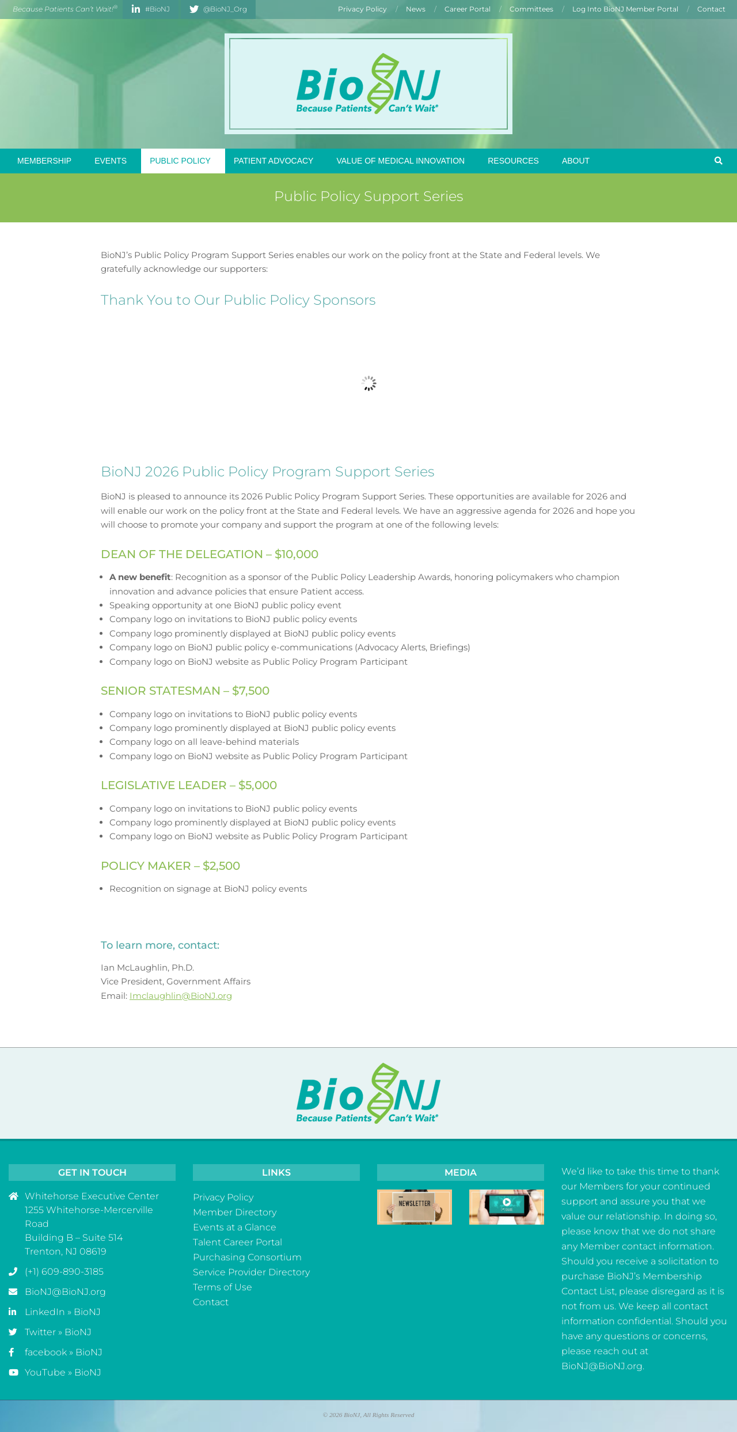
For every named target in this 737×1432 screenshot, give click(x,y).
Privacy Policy (223, 1197)
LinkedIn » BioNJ (63, 1311)
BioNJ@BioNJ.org (65, 1291)
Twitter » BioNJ (58, 1332)
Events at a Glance (234, 1227)
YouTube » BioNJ (63, 1372)
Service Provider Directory (251, 1272)
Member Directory (234, 1212)
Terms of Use (222, 1287)
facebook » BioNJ (63, 1352)
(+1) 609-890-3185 (64, 1271)
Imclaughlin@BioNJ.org (181, 995)
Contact (211, 1302)
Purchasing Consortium (247, 1257)
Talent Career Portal (237, 1242)
